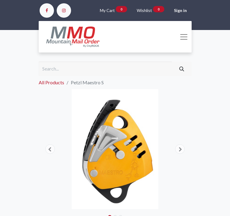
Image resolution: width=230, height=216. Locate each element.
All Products (51, 82)
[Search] (182, 69)
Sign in (180, 10)
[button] (50, 149)
